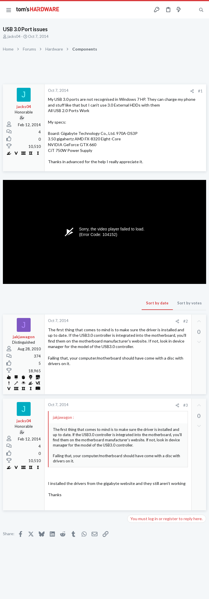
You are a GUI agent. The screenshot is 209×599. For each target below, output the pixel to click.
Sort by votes (189, 303)
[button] (8, 10)
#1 (200, 91)
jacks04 (14, 36)
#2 (185, 321)
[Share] (192, 91)
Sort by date (157, 303)
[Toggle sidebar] (190, 10)
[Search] (201, 10)
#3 (185, 405)
